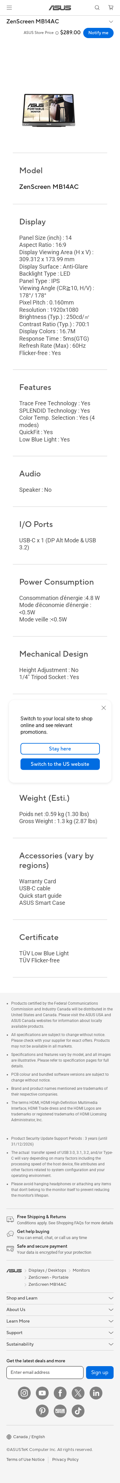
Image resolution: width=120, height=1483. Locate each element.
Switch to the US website (60, 764)
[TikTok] (78, 1411)
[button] (9, 8)
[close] (103, 707)
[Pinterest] (42, 1411)
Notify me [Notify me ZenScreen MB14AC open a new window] (98, 33)
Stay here (60, 749)
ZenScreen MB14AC (32, 21)
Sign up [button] (99, 1372)
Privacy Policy (65, 1459)
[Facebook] (60, 1393)
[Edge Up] (60, 1411)
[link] (60, 7)
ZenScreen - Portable (48, 1277)
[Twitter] (78, 1393)
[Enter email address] (45, 1372)
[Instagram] (24, 1393)
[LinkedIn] (96, 1393)
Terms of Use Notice (25, 1459)
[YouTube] (42, 1393)
